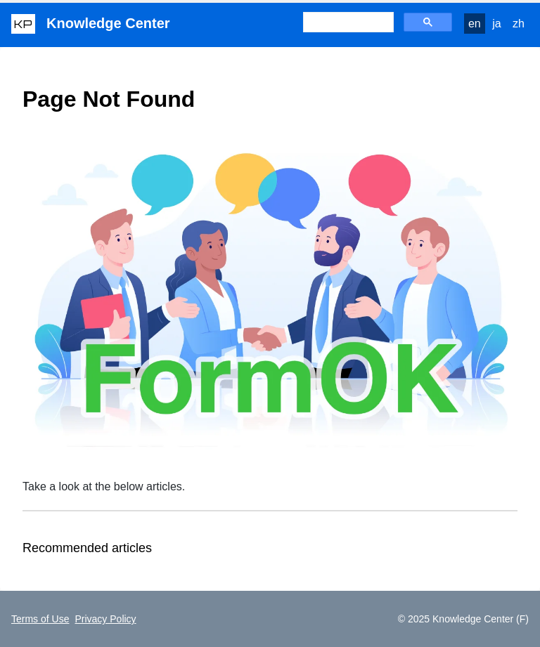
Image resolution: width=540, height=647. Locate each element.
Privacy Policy (105, 619)
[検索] (347, 22)
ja (496, 24)
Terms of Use (40, 619)
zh (519, 24)
